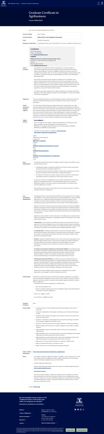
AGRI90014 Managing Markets (41, 151)
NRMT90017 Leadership (39, 141)
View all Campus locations (48, 423)
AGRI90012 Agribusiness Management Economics (46, 146)
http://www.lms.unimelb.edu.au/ (42, 368)
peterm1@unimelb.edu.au (41, 54)
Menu (102, 3)
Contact (21, 423)
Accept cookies (70, 430)
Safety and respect (24, 416)
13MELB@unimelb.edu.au (40, 65)
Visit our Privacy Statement (57, 430)
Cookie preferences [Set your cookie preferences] (81, 430)
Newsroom (22, 420)
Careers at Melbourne (25, 413)
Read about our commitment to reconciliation (31, 404)
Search (98, 3)
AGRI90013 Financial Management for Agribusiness (46, 156)
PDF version (37, 387)
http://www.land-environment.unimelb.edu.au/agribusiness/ (49, 352)
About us (21, 410)
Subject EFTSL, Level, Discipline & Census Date (49, 37)
